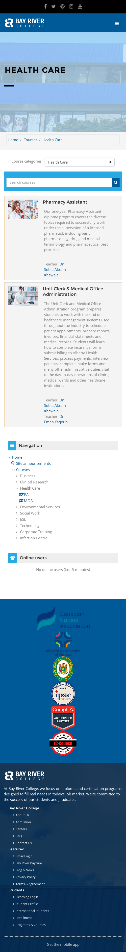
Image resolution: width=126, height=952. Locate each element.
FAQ (19, 836)
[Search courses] (59, 182)
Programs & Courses (31, 924)
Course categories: (27, 161)
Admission (23, 822)
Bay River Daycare (29, 863)
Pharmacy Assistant (65, 202)
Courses (30, 139)
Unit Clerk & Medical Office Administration (73, 291)
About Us (22, 815)
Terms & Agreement (30, 884)
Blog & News (25, 870)
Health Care (52, 139)
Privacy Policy (26, 877)
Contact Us (24, 843)
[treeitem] (63, 497)
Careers (21, 829)
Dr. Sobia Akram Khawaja (55, 269)
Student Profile (27, 904)
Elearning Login (27, 897)
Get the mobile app (63, 944)
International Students (32, 911)
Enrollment (24, 917)
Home (13, 139)
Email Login (24, 856)
